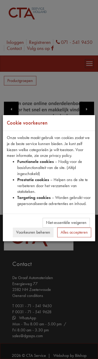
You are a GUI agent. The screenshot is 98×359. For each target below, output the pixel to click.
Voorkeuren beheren (33, 232)
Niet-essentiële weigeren (66, 222)
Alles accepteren (74, 232)
